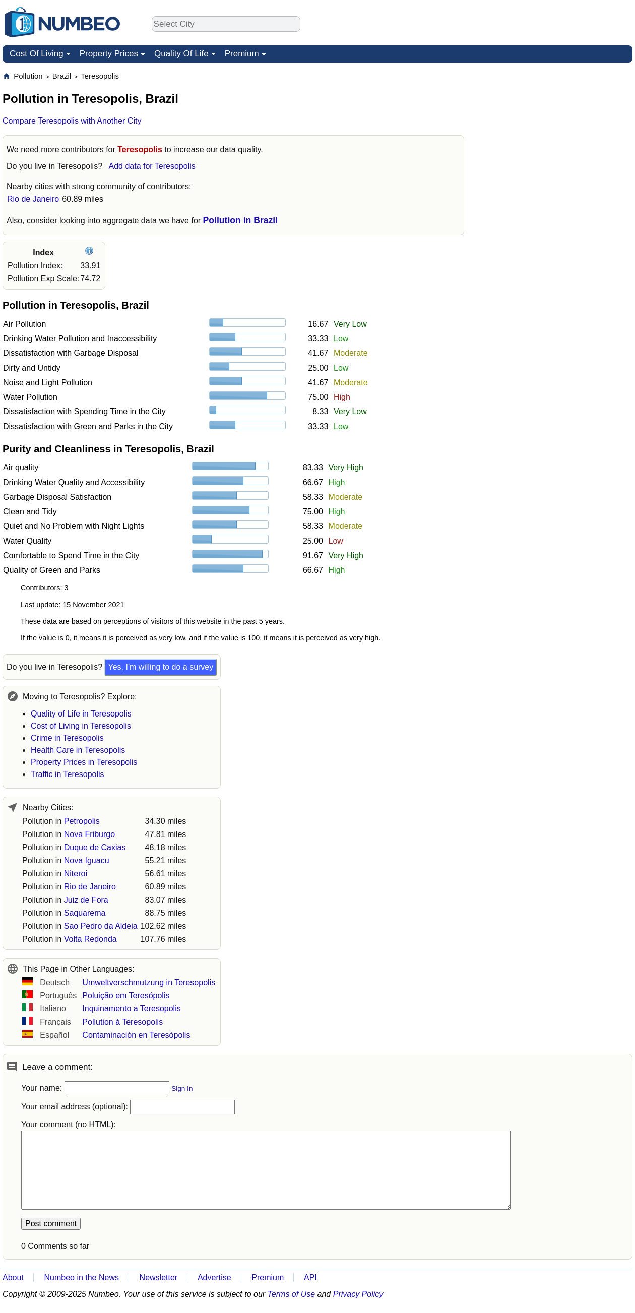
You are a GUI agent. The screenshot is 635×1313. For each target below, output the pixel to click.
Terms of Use (291, 1294)
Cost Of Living (37, 53)
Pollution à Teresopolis (122, 1022)
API (310, 1277)
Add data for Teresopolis (151, 166)
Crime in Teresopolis (67, 738)
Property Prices (109, 53)
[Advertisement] (556, 134)
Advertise (214, 1277)
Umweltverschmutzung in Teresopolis (148, 982)
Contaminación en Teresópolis (136, 1035)
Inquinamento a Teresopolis (131, 1008)
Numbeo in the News (81, 1277)
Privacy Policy (358, 1294)
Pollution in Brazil (240, 220)
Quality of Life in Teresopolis (81, 713)
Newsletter (159, 1277)
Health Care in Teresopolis (78, 750)
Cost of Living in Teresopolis (81, 726)
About (13, 1277)
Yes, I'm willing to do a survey (160, 667)
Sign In (182, 1088)
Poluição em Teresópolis (125, 995)
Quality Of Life (181, 53)
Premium (242, 53)
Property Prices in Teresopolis (84, 762)
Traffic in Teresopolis (67, 774)
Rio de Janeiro (33, 199)
